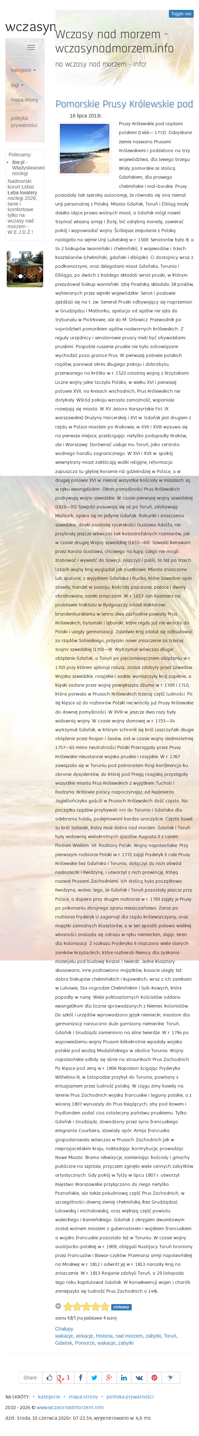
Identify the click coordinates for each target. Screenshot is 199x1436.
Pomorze (85, 1343)
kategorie (23, 70)
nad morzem (129, 1336)
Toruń (170, 1336)
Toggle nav (181, 13)
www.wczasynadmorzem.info (70, 1408)
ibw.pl (18, 162)
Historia (104, 1336)
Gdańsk (63, 1343)
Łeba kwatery (22, 192)
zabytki (153, 1336)
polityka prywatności (24, 121)
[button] (9, 269)
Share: (30, 1377)
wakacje (64, 1336)
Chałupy (64, 1329)
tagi (17, 85)
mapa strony (24, 100)
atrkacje (84, 1336)
